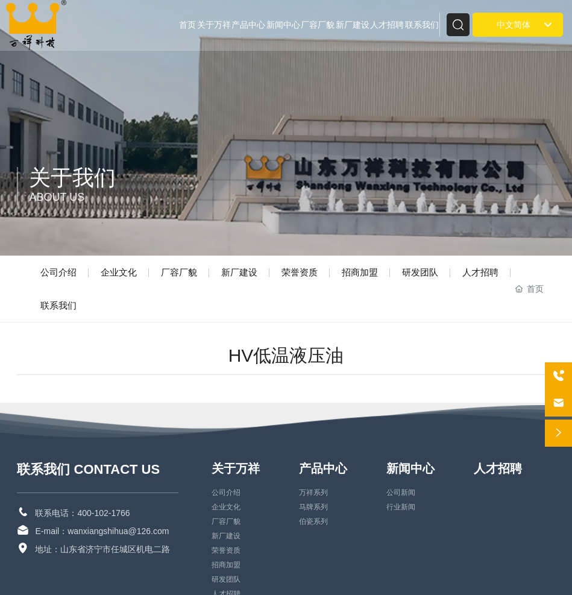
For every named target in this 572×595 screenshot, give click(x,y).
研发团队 (420, 272)
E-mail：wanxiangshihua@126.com (102, 531)
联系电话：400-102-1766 (82, 513)
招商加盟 (360, 272)
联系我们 (58, 305)
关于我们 (72, 177)
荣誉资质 (299, 272)
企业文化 (119, 272)
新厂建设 (239, 272)
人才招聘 (480, 272)
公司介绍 (58, 272)
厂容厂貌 (179, 272)
